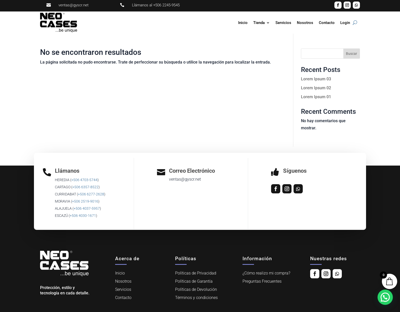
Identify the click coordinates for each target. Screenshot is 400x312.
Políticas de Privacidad (195, 273)
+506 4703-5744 (84, 180)
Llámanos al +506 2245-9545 (156, 5)
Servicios (283, 22)
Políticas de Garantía (194, 281)
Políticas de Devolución (196, 289)
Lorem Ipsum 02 (316, 87)
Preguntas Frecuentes (262, 281)
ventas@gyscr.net (73, 5)
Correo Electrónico (192, 171)
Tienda (259, 22)
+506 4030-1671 (83, 216)
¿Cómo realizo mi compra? (266, 273)
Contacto (327, 22)
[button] (385, 297)
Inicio (243, 22)
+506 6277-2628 (91, 194)
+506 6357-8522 (85, 187)
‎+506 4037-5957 (87, 208)
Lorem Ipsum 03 (316, 79)
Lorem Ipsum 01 (316, 96)
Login (345, 22)
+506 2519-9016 (85, 201)
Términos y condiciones (196, 297)
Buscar (351, 54)
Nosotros (305, 22)
